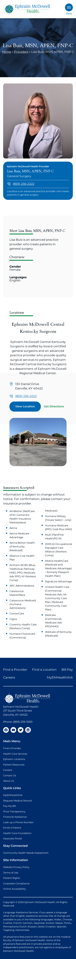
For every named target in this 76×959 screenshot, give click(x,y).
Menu (69, 9)
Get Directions (54, 406)
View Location (25, 406)
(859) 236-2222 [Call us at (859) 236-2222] (23, 184)
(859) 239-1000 (22, 721)
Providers (21, 52)
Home (6, 52)
